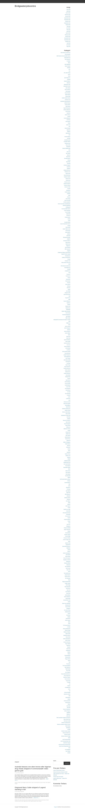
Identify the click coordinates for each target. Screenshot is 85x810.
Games (44, 782)
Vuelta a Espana (67, 710)
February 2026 (67, 14)
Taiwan (69, 653)
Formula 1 (68, 274)
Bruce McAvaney (67, 175)
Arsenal (68, 116)
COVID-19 (68, 215)
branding (68, 163)
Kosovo (68, 378)
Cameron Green (67, 181)
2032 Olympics (67, 59)
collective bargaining (66, 205)
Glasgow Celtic (67, 292)
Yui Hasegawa (67, 749)
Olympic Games (67, 497)
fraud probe (68, 279)
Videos (69, 704)
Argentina (68, 113)
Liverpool (68, 395)
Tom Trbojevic (67, 672)
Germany (68, 287)
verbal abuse (68, 697)
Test (69, 662)
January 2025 (67, 36)
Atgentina (68, 129)
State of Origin (67, 630)
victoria (69, 699)
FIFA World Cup (67, 267)
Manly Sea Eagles (67, 403)
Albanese (68, 82)
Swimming (68, 648)
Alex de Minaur (67, 89)
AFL (69, 71)
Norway (68, 480)
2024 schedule (67, 54)
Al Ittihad (68, 79)
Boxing (69, 160)
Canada (68, 188)
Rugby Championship (66, 581)
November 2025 (67, 19)
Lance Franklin (67, 383)
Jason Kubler (67, 341)
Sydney (68, 652)
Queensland (68, 544)
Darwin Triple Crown (66, 228)
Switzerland (68, 650)
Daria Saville (68, 227)
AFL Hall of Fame (67, 72)
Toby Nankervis (67, 667)
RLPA (69, 571)
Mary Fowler (68, 413)
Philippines (68, 526)
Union (69, 689)
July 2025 (68, 26)
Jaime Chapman (67, 328)
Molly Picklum (67, 443)
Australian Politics (67, 141)
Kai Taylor (68, 363)
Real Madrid (68, 554)
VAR (69, 695)
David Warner (67, 232)
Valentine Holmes (67, 694)
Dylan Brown (68, 242)
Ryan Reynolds (67, 586)
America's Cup (67, 99)
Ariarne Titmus (67, 114)
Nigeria (69, 477)
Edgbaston (68, 245)
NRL (69, 484)
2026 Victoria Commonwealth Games (63, 55)
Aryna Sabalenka (67, 118)
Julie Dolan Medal (67, 359)
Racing (69, 549)
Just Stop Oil (68, 361)
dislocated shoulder (66, 237)
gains (42, 782)
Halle (69, 299)
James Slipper (67, 333)
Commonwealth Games (66, 208)
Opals (69, 502)
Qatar (69, 541)
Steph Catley (68, 633)
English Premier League (65, 254)
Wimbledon (68, 727)
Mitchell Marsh (67, 437)
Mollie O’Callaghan (66, 442)
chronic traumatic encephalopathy (64, 203)
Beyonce (68, 155)
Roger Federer (67, 574)
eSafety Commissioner (66, 257)
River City (68, 569)
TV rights (68, 682)
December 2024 (67, 38)
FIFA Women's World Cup (65, 265)
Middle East (68, 433)
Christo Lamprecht (67, 202)
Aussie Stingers (67, 136)
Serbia (69, 601)
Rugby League (67, 583)
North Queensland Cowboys (65, 479)
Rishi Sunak (68, 568)
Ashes (69, 123)
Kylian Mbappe (67, 381)
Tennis (69, 660)
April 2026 (68, 11)
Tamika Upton (67, 657)
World (69, 737)
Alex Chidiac (68, 87)
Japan (69, 334)
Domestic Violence (66, 240)
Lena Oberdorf (67, 388)
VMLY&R (68, 707)
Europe (69, 259)
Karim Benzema (67, 366)
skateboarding (67, 611)
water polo (68, 715)
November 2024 (67, 39)
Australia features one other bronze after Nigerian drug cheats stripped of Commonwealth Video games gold (33, 769)
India (69, 321)
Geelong (68, 286)
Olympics (68, 499)
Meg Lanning (67, 425)
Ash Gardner (68, 121)
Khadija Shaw (67, 376)
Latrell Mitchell (67, 385)
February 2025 (67, 34)
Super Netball (67, 643)
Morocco (68, 445)
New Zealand (67, 465)
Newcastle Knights (66, 467)
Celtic (69, 195)
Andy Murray (68, 106)
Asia (69, 126)
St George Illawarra (66, 625)
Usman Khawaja (67, 692)
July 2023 (68, 43)
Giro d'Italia (68, 291)
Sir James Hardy (67, 610)
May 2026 (68, 9)
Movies (69, 448)
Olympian (68, 495)
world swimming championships (64, 744)
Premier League (67, 534)
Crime (69, 220)
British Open (68, 173)
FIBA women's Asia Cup (65, 262)
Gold (46, 782)
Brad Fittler (68, 161)
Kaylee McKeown (67, 373)
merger (69, 430)
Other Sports (68, 506)
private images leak (66, 539)
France (69, 277)
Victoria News (67, 702)
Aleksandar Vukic (67, 84)
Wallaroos (68, 714)
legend (35, 801)
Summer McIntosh (67, 642)
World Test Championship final (64, 746)
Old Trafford (68, 490)
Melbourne (68, 427)
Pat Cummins (67, 516)
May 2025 (68, 29)
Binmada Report (67, 158)
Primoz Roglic (67, 536)
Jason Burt (68, 336)
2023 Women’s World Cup (65, 52)
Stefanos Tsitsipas (67, 631)
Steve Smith (68, 637)
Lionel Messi (68, 390)
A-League (68, 61)
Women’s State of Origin (65, 736)
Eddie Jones (68, 244)
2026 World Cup (67, 57)
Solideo (68, 616)
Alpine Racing (67, 94)
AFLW (69, 74)
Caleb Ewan (68, 180)
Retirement (68, 561)
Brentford (68, 166)
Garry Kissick (67, 284)
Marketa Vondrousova (66, 408)
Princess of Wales (67, 537)
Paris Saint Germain (66, 512)
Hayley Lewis (67, 306)
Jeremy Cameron (67, 343)
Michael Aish (68, 432)
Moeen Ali (68, 440)
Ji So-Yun (68, 344)
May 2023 (68, 46)
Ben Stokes (68, 153)
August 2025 (68, 24)
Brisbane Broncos (67, 170)
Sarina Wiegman (67, 596)
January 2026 (67, 16)
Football (68, 269)
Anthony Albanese (67, 109)
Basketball (68, 146)
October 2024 (67, 41)
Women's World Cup (66, 732)
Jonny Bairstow (67, 353)
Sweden (68, 647)
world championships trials (65, 741)
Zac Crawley (68, 751)
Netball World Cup (67, 462)
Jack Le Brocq (67, 326)
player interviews (67, 529)
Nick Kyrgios (68, 474)
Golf (69, 296)
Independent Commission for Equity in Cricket (61, 319)
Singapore (68, 608)
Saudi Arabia (68, 598)
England (68, 250)
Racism (68, 551)
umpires (68, 685)
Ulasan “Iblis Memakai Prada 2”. (59, 770)
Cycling (69, 225)
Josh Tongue (68, 358)
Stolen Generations (66, 638)
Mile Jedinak (68, 435)
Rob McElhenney (67, 573)
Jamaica (68, 329)
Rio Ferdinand (67, 566)
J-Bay (69, 324)
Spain (69, 621)
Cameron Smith (67, 186)
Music (69, 450)
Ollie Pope (68, 492)
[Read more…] (36, 797)
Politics (69, 531)
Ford (69, 272)
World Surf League (66, 742)
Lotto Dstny (68, 398)
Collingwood (68, 207)
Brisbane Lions (67, 171)
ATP (69, 134)
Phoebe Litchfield (67, 527)
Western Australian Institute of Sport (63, 724)
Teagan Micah (67, 658)
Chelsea (68, 197)
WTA (69, 747)
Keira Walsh (68, 375)
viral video (68, 705)
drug (40, 782)
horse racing (68, 312)
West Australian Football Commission (63, 717)
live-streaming (67, 393)
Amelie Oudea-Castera (66, 97)
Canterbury (68, 190)
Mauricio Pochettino (66, 420)
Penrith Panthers (67, 519)
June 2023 (68, 44)
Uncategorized (67, 687)
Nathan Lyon (68, 455)
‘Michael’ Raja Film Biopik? (58, 776)
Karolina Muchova (67, 368)
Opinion (68, 504)
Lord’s (69, 396)
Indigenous (68, 322)
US (69, 690)
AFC (69, 69)
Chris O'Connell (67, 200)
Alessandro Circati (67, 86)
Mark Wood (68, 406)
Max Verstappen (67, 423)
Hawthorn (68, 302)
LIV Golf (68, 391)
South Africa (68, 618)
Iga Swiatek (68, 316)
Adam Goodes (67, 66)
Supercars (68, 645)
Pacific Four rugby (67, 509)
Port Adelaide (67, 532)
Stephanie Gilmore (66, 635)
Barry (27, 801)
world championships (66, 739)
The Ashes (68, 663)
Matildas (68, 418)
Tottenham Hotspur (66, 677)
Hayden (68, 304)
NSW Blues (68, 487)
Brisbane (68, 168)
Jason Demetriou (67, 339)
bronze (30, 782)
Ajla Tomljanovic (67, 77)
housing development (66, 314)
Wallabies (68, 712)
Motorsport (68, 447)
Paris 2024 (68, 511)
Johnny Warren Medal (66, 351)
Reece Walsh (67, 556)
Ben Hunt (68, 151)
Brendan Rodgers (67, 165)
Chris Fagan (68, 198)
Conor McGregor (67, 210)
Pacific (69, 507)
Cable (29, 801)
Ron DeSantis (67, 578)
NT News (68, 489)
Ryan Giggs (68, 584)
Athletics (68, 131)
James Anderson (67, 331)
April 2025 (68, 31)
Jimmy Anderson (67, 346)
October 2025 (67, 21)
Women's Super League (65, 731)
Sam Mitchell (68, 591)
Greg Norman (67, 297)
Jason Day (68, 338)
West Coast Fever (67, 719)
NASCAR (68, 452)
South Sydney (67, 620)
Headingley (68, 309)
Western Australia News (66, 722)
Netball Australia (67, 460)
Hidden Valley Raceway (66, 311)
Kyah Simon (68, 380)
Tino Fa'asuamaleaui (66, 665)
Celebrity (68, 193)
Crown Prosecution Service (65, 223)
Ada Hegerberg (67, 64)
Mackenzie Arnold (67, 401)
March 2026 (68, 12)
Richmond (68, 564)
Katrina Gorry (67, 371)
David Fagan (68, 230)
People (69, 521)
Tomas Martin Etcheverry (65, 673)
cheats (32, 782)
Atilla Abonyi (68, 133)
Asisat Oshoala (67, 128)
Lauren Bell (68, 386)
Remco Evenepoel (67, 558)
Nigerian (49, 782)
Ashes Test (68, 124)
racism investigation (66, 553)
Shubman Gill (67, 605)
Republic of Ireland (66, 559)
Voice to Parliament (66, 709)
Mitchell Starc (67, 438)
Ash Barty (68, 119)
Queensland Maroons (66, 546)
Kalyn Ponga (68, 364)
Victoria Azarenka (67, 700)
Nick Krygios (68, 472)
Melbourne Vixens (67, 428)
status (37, 801)
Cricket (69, 218)
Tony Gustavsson (67, 675)
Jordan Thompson (67, 354)
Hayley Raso (68, 307)
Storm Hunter (67, 640)
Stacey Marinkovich (66, 628)
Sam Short (68, 593)
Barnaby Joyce (67, 143)
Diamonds (68, 235)
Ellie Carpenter (67, 249)
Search (54, 760)
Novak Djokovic (67, 482)
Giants (69, 289)
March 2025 (68, 33)
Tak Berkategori (67, 655)
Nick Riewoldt (67, 475)
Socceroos (68, 615)
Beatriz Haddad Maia (66, 148)
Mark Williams (67, 405)
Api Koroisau (68, 111)
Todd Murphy (67, 668)
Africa (69, 76)
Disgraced (32, 801)
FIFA (69, 264)
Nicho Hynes (68, 470)
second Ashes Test (66, 600)
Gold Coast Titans (67, 294)
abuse (69, 62)
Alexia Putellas (67, 92)
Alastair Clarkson (67, 81)
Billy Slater (68, 156)
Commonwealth (36, 782)
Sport (69, 623)
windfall (68, 729)
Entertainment (67, 255)
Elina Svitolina (67, 247)
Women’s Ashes (67, 734)
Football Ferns (67, 270)
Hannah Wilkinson (67, 301)
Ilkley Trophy (68, 317)
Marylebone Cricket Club (65, 415)
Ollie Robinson (67, 494)
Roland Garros (67, 576)
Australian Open (67, 139)
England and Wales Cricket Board (64, 252)
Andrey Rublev (67, 104)
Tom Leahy (68, 670)
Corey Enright (67, 212)
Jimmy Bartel (67, 348)
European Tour (67, 260)
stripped (16, 783)
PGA (69, 522)
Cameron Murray (67, 185)
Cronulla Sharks (67, 222)
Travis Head (68, 680)
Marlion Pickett (67, 410)
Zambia (68, 752)
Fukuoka (68, 282)
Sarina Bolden (67, 595)
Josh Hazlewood (67, 356)
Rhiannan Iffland (67, 563)
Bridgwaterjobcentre (25, 6)
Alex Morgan (68, 91)
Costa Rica (68, 213)
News (69, 469)
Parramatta (68, 514)
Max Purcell (68, 422)
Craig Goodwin (67, 217)
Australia (68, 138)
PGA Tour (68, 524)
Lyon (69, 400)
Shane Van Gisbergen (66, 603)
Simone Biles (67, 606)
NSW (69, 485)
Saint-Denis (68, 588)
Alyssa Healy (67, 96)
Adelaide (68, 67)
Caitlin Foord (68, 178)
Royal (69, 579)
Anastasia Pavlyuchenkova (65, 101)
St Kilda (68, 626)
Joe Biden (68, 349)
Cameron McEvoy (67, 183)
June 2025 (68, 28)
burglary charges (67, 176)
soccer (69, 613)
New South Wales (67, 464)
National (68, 457)
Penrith (69, 517)
